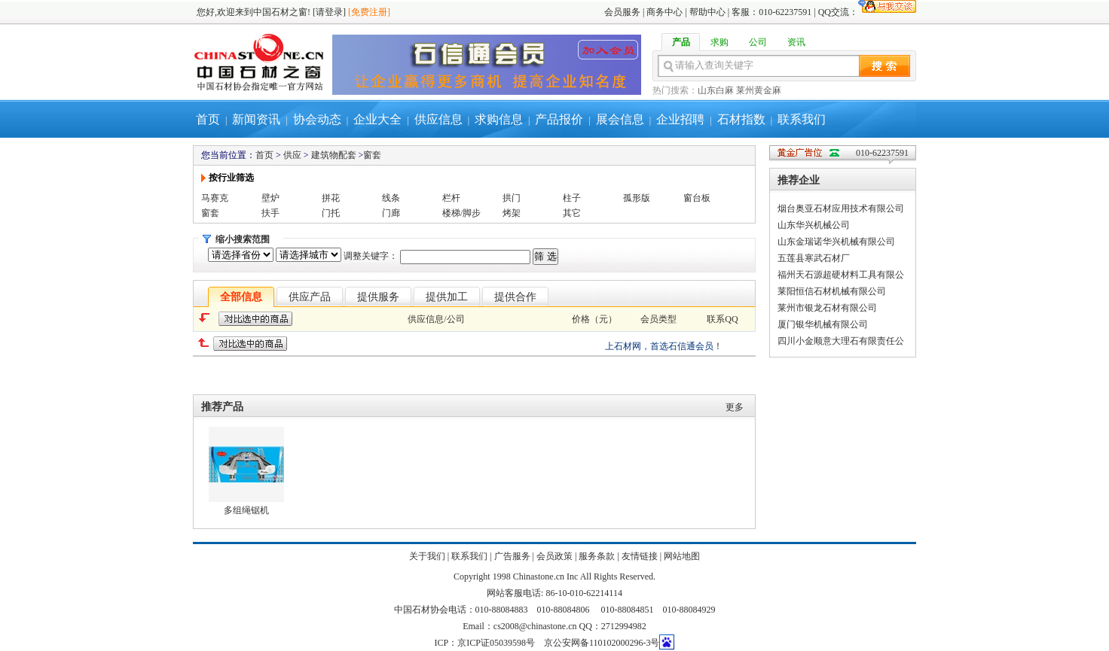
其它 (572, 213)
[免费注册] (369, 12)
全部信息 (241, 297)
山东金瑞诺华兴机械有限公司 (836, 241)
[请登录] (329, 12)
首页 (208, 119)
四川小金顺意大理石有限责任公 (841, 341)
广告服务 (512, 556)
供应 (292, 155)
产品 (681, 42)
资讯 (796, 42)
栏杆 (451, 198)
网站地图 (682, 556)
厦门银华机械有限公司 (823, 324)
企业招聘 (680, 119)
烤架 (512, 213)
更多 (735, 407)
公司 (758, 42)
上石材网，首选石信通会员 (659, 346)
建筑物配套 (333, 155)
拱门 (512, 198)
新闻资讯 (256, 119)
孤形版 (636, 198)
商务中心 (664, 12)
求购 (719, 42)
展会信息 (620, 119)
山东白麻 (716, 90)
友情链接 (640, 556)
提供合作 (515, 297)
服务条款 (597, 556)
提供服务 (378, 297)
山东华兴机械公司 (814, 225)
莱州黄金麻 (758, 90)
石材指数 (741, 119)
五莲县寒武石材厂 (814, 258)
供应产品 (310, 297)
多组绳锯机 (246, 510)
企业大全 (377, 119)
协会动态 (317, 119)
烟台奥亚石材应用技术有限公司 (841, 208)
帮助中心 (707, 12)
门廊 (391, 213)
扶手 (270, 213)
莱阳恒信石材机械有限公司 (832, 291)
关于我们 (427, 556)
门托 (331, 213)
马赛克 (214, 198)
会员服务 (622, 12)
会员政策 (554, 556)
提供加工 (447, 297)
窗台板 (696, 198)
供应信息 (438, 119)
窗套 (372, 155)
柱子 (572, 198)
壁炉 (270, 198)
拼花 (331, 198)
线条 (391, 198)
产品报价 (559, 119)
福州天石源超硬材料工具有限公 (841, 274)
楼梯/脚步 (461, 213)
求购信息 (499, 119)
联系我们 (802, 119)
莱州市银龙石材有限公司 (827, 308)
